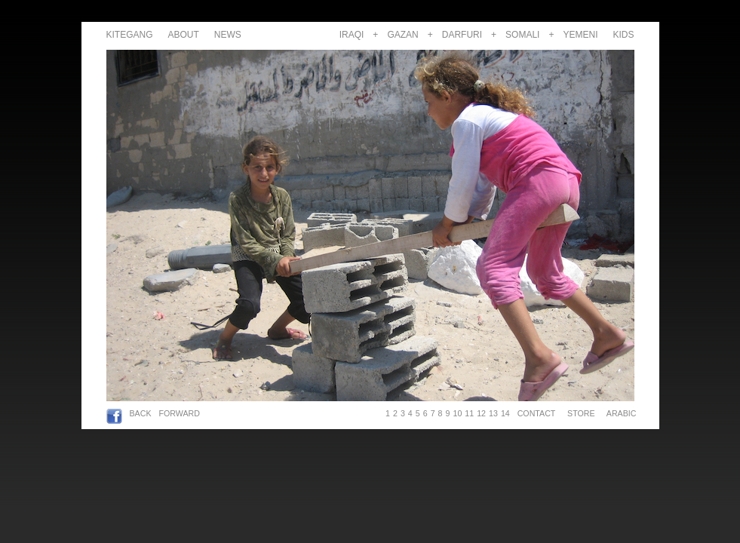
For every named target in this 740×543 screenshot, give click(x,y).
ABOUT (183, 34)
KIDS (623, 34)
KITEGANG (129, 34)
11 (469, 413)
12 (481, 413)
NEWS (227, 34)
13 (493, 413)
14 (505, 413)
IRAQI (351, 34)
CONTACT (536, 413)
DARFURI (462, 34)
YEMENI (580, 34)
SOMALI (522, 34)
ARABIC (619, 413)
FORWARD (179, 413)
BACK (141, 413)
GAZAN (402, 34)
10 (457, 413)
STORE (581, 413)
